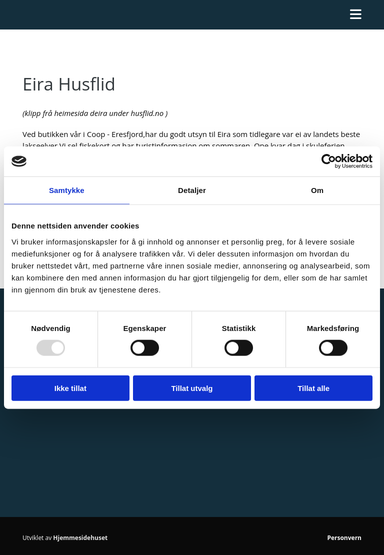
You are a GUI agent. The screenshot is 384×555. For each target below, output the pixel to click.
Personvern (344, 538)
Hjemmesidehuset (80, 538)
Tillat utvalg (191, 388)
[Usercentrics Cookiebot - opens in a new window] (328, 161)
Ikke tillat (70, 388)
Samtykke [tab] (66, 190)
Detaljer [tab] (192, 190)
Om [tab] (317, 190)
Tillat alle (314, 388)
